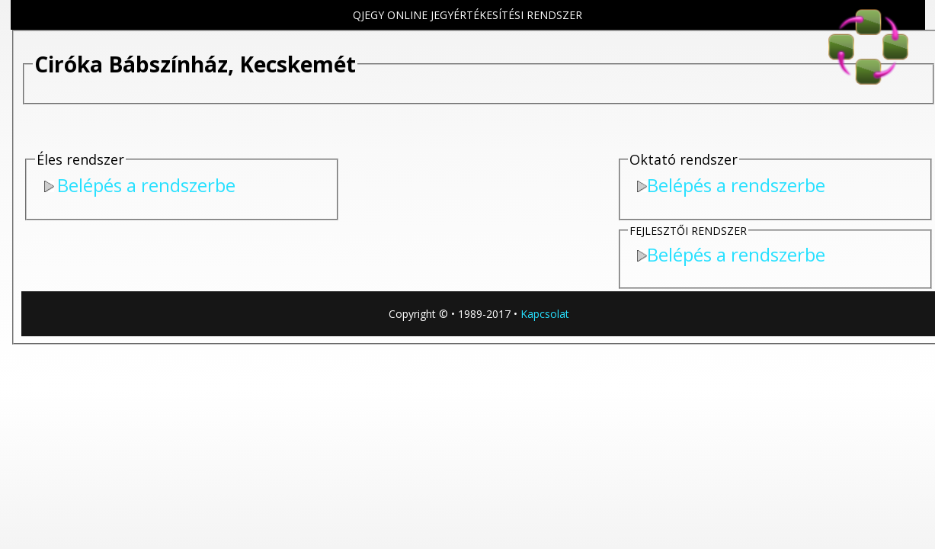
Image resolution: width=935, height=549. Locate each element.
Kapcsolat (544, 314)
